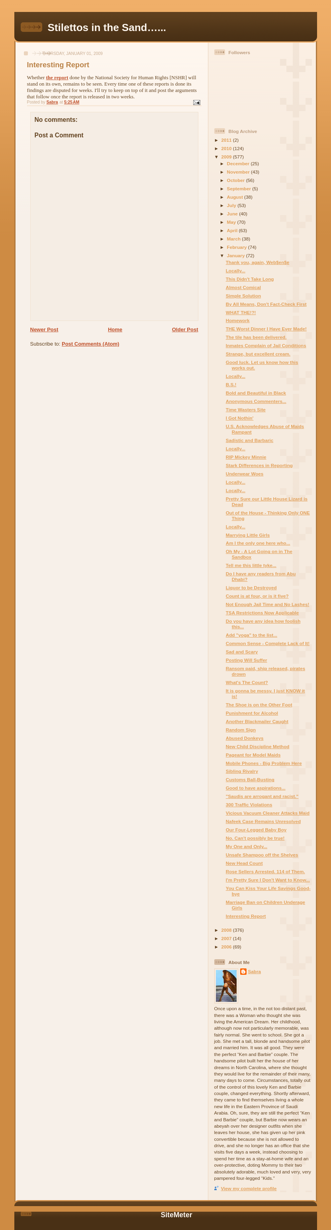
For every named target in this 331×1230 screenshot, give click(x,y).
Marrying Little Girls (248, 535)
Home (115, 329)
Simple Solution (243, 295)
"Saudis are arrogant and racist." (262, 796)
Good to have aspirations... (256, 787)
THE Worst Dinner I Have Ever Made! (266, 328)
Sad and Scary (242, 651)
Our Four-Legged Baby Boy (256, 829)
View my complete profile (249, 1188)
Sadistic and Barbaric (250, 440)
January (236, 255)
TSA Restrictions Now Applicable (262, 612)
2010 (227, 148)
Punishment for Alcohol (252, 713)
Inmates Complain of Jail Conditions (266, 345)
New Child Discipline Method (258, 746)
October (236, 180)
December (239, 163)
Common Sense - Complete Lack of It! (267, 643)
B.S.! (231, 384)
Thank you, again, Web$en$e (258, 262)
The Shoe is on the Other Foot (259, 704)
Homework (238, 320)
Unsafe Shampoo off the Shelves (262, 854)
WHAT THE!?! (241, 312)
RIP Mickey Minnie (246, 457)
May (232, 222)
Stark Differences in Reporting (259, 465)
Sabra (254, 971)
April (233, 230)
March (234, 238)
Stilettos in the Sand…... (107, 27)
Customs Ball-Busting (250, 779)
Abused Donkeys (245, 738)
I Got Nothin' (240, 417)
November (239, 171)
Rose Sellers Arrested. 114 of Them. (265, 871)
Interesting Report (246, 916)
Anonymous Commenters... (256, 401)
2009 (227, 156)
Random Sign (241, 729)
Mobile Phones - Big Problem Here (264, 763)
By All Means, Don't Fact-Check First (266, 304)
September (240, 188)
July (232, 205)
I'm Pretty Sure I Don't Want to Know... (268, 879)
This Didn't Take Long (250, 279)
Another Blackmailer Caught (257, 721)
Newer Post (44, 329)
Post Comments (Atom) (90, 344)
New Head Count (244, 863)
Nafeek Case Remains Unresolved (263, 821)
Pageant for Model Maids (253, 754)
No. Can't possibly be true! (255, 838)
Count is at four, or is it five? (257, 595)
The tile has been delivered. (256, 337)
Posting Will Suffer (246, 660)
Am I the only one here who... (258, 543)
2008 (227, 930)
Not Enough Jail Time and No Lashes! (267, 604)
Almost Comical (243, 287)
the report (57, 77)
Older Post (185, 329)
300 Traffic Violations (249, 804)
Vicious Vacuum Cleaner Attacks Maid (267, 812)
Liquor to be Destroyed (251, 587)
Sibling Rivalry (242, 771)
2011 (227, 140)
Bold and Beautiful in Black (256, 392)
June (233, 213)
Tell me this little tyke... (251, 565)
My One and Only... (246, 846)
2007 (227, 938)
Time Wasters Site (246, 409)
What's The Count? (247, 682)
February (237, 247)
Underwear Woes (245, 473)
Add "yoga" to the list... (251, 634)
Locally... (235, 270)
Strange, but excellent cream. (258, 353)
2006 (227, 946)
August (236, 196)
